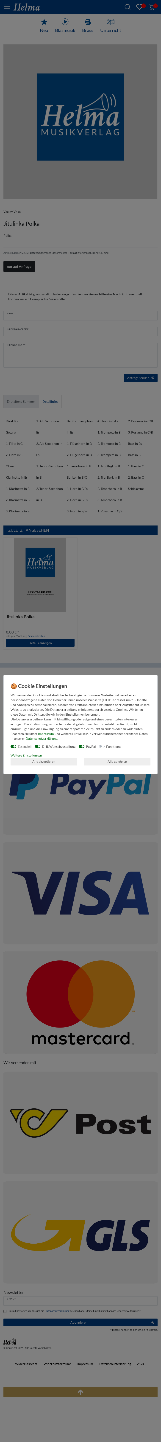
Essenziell (25, 746)
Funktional (114, 746)
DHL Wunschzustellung (58, 746)
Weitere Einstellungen (26, 755)
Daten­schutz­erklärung (41, 738)
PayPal (91, 746)
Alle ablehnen (117, 761)
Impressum (46, 734)
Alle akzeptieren (43, 761)
